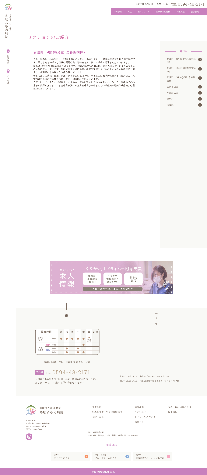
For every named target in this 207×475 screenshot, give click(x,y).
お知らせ (139, 422)
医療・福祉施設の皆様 (179, 407)
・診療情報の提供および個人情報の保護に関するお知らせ (112, 435)
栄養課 (182, 105)
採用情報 (195, 12)
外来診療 (96, 407)
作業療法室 (182, 93)
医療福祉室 (182, 87)
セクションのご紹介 (145, 417)
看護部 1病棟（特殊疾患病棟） (182, 60)
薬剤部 (182, 99)
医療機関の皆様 (163, 12)
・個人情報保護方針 (95, 432)
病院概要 (139, 407)
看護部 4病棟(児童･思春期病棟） (182, 79)
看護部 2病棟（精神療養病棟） (182, 70)
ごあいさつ (140, 412)
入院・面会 (98, 417)
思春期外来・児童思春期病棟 (107, 412)
